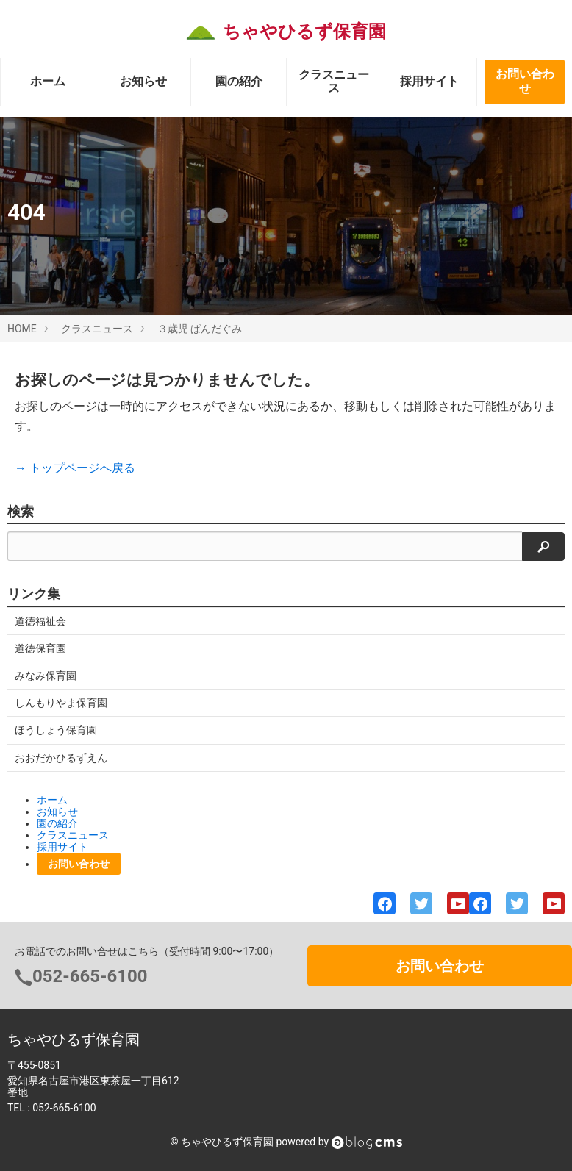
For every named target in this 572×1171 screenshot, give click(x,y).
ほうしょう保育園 (56, 730)
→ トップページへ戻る (75, 468)
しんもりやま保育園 (61, 703)
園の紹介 (238, 81)
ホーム (47, 81)
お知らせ (143, 81)
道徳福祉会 (40, 621)
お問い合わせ (525, 81)
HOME (22, 328)
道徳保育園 (40, 648)
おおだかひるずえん (61, 758)
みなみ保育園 (45, 675)
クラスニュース (333, 81)
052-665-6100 (90, 976)
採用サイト (429, 81)
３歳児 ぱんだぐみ (199, 328)
